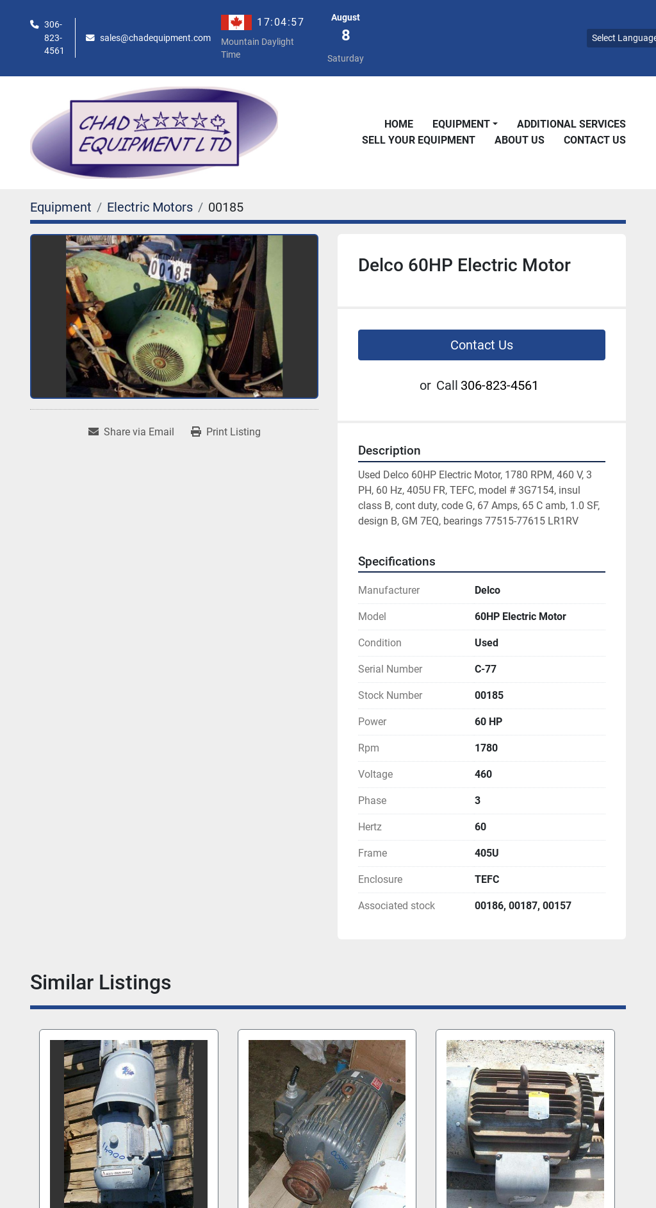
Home (398, 124)
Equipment (461, 124)
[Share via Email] (131, 432)
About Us (520, 140)
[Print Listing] (226, 432)
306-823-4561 (54, 37)
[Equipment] (61, 207)
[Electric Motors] (150, 207)
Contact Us (595, 140)
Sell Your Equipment (418, 140)
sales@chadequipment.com (155, 38)
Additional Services (571, 124)
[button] (465, 124)
